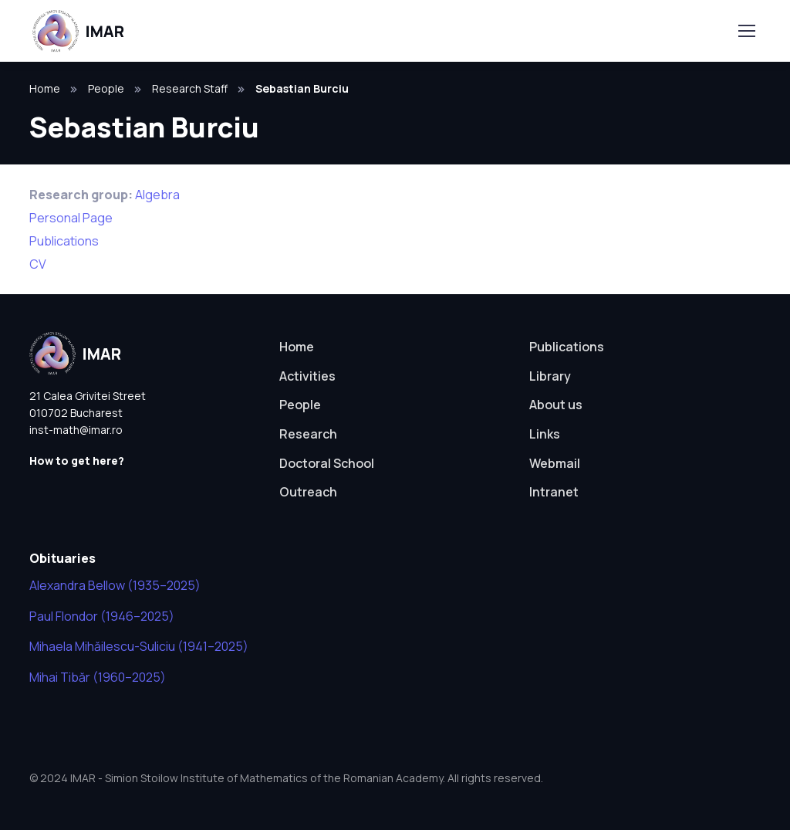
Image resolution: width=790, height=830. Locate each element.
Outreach (308, 491)
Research (308, 433)
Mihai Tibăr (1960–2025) (97, 677)
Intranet (554, 491)
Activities (307, 376)
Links (544, 433)
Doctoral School (326, 463)
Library (550, 376)
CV (37, 264)
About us (555, 404)
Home (44, 88)
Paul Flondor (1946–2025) (101, 616)
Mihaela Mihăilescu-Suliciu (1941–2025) (138, 646)
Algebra (157, 194)
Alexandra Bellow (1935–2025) (115, 585)
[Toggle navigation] (746, 31)
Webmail (554, 463)
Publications (64, 240)
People (106, 88)
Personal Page (71, 217)
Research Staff (190, 88)
